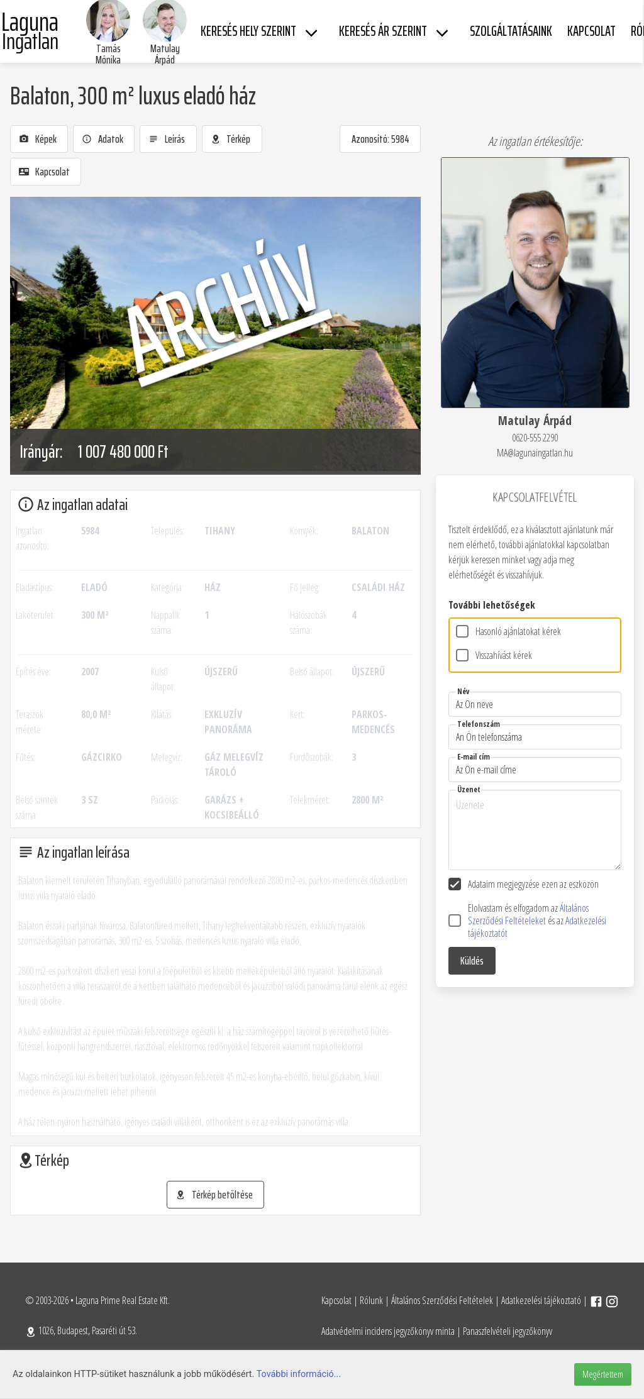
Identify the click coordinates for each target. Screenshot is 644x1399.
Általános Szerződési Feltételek (442, 1300)
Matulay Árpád (165, 54)
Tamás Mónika (108, 54)
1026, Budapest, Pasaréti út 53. (81, 1330)
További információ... (299, 1374)
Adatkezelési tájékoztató (541, 1300)
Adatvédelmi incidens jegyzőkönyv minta (388, 1331)
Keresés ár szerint (383, 31)
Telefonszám (478, 724)
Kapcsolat (336, 1300)
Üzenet (468, 789)
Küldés (472, 961)
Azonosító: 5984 (380, 139)
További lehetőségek (491, 605)
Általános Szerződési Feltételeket (528, 914)
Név (463, 691)
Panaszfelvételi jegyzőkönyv (507, 1331)
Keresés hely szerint (248, 31)
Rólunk (371, 1300)
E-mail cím (473, 756)
